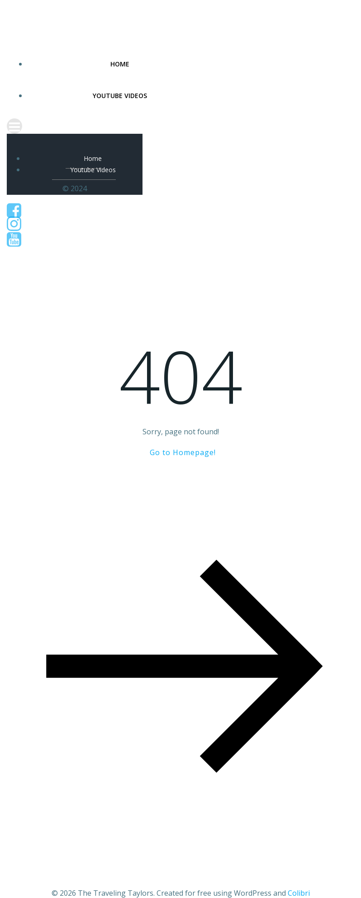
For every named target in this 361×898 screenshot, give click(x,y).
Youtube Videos (120, 95)
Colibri (299, 893)
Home (119, 64)
